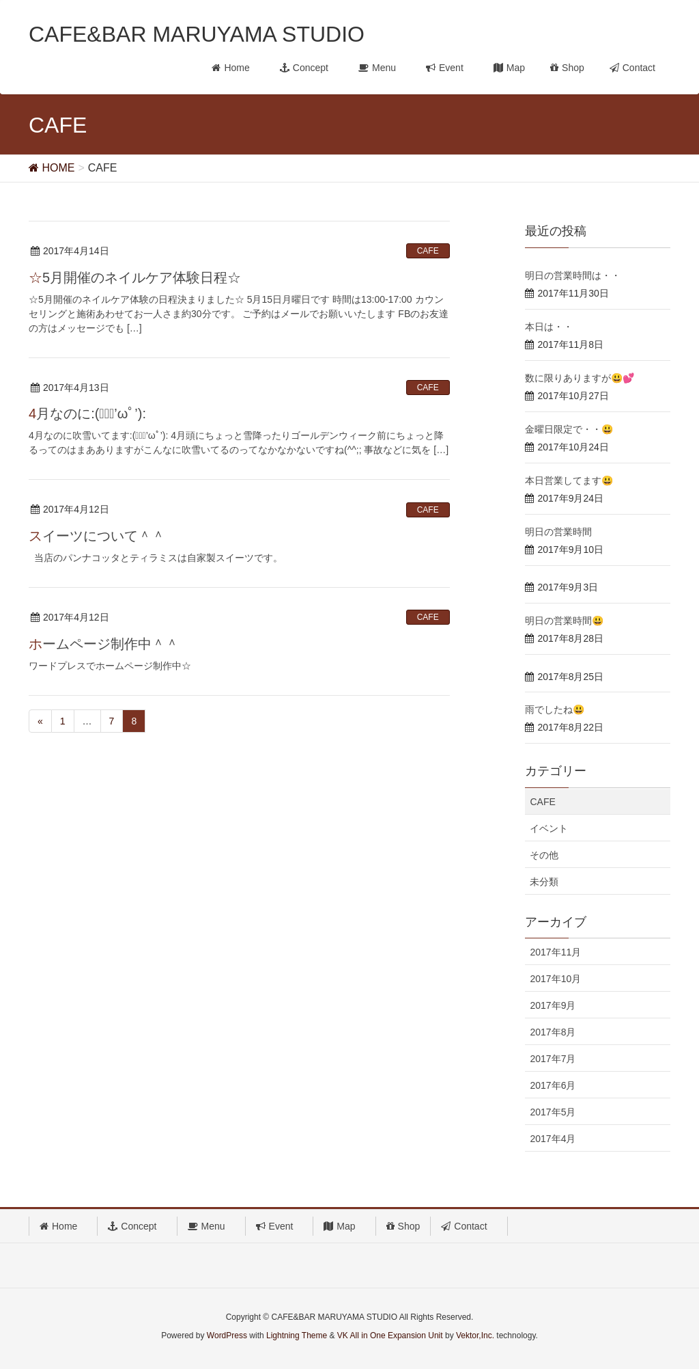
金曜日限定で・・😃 (569, 429)
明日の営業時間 (558, 531)
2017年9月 (552, 1005)
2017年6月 (552, 1085)
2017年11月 (555, 952)
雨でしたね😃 (554, 709)
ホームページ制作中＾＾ (104, 643)
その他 (544, 855)
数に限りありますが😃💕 (579, 377)
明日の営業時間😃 (564, 620)
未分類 (544, 881)
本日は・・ (549, 326)
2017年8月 (552, 1032)
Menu (211, 1226)
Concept (137, 1226)
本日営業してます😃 (569, 480)
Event (279, 1226)
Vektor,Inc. (475, 1335)
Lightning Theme (296, 1335)
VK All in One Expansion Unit (390, 1335)
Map (344, 1226)
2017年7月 (552, 1058)
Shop (403, 1226)
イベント (549, 828)
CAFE (428, 251)
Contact (468, 1226)
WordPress (227, 1335)
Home (63, 1226)
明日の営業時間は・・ (572, 275)
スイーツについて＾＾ (97, 535)
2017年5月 (552, 1112)
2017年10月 (555, 978)
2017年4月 (552, 1138)
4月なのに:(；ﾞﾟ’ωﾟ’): (87, 413)
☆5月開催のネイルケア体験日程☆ (135, 277)
